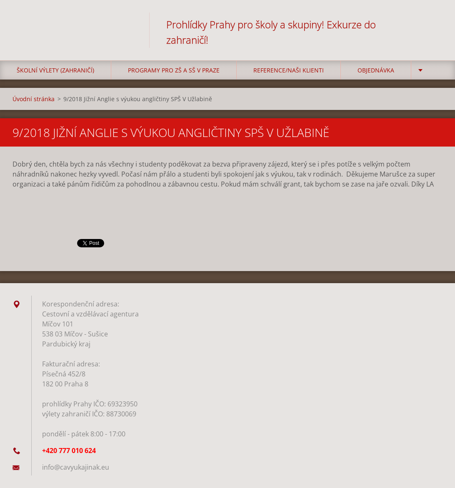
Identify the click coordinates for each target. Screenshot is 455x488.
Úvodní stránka (33, 99)
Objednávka (376, 70)
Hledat (433, 24)
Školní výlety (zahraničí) (55, 70)
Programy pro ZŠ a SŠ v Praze (174, 70)
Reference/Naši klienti (288, 70)
